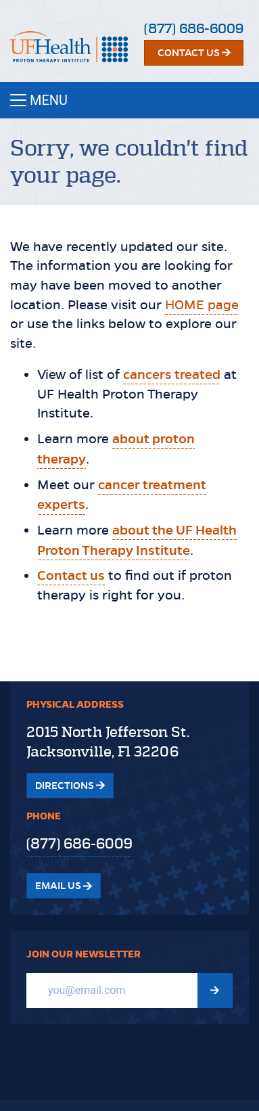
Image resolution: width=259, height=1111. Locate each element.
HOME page (202, 304)
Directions (70, 785)
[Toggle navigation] (129, 100)
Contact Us (194, 53)
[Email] (111, 990)
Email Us (63, 886)
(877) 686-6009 (193, 29)
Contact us (71, 575)
